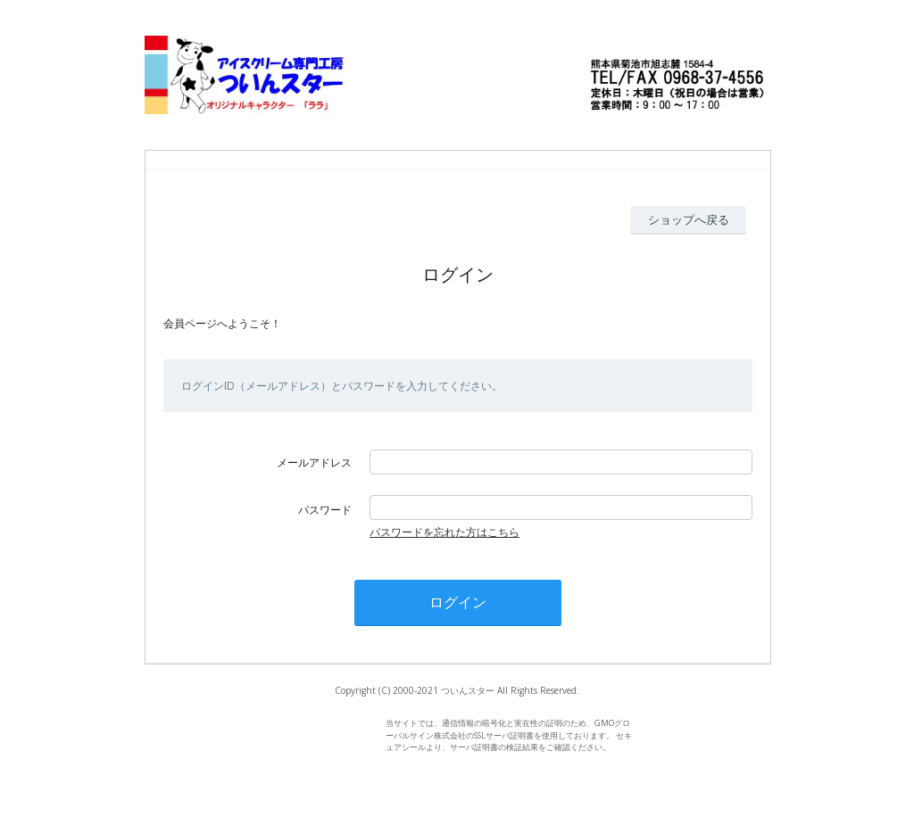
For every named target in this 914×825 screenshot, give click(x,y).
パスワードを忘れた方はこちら (444, 532)
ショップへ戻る (688, 219)
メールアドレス (314, 462)
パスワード (325, 509)
